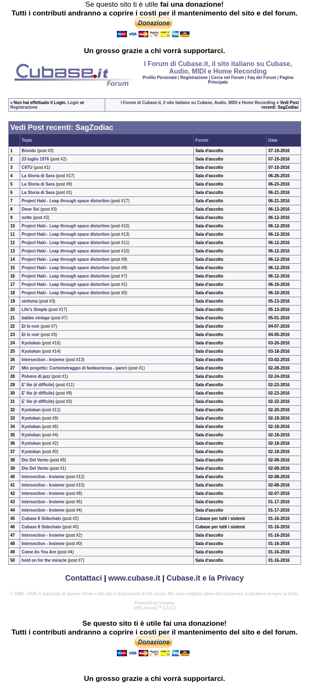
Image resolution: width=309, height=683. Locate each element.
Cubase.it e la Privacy (205, 578)
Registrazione (194, 77)
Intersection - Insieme (43, 359)
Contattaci (83, 578)
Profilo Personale (159, 77)
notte (27, 217)
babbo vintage (36, 318)
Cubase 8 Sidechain (42, 518)
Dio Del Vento (35, 460)
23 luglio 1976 (35, 159)
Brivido (29, 150)
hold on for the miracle (44, 560)
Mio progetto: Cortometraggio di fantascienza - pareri (74, 368)
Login (73, 102)
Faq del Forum (262, 77)
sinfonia (30, 301)
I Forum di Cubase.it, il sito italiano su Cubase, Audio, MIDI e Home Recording (198, 102)
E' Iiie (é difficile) (38, 384)
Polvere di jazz (36, 376)
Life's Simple (34, 309)
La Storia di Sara (38, 175)
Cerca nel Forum (227, 77)
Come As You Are (39, 552)
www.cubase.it (134, 578)
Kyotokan (31, 343)
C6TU (27, 167)
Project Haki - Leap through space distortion (66, 201)
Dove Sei (30, 209)
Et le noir (31, 326)
